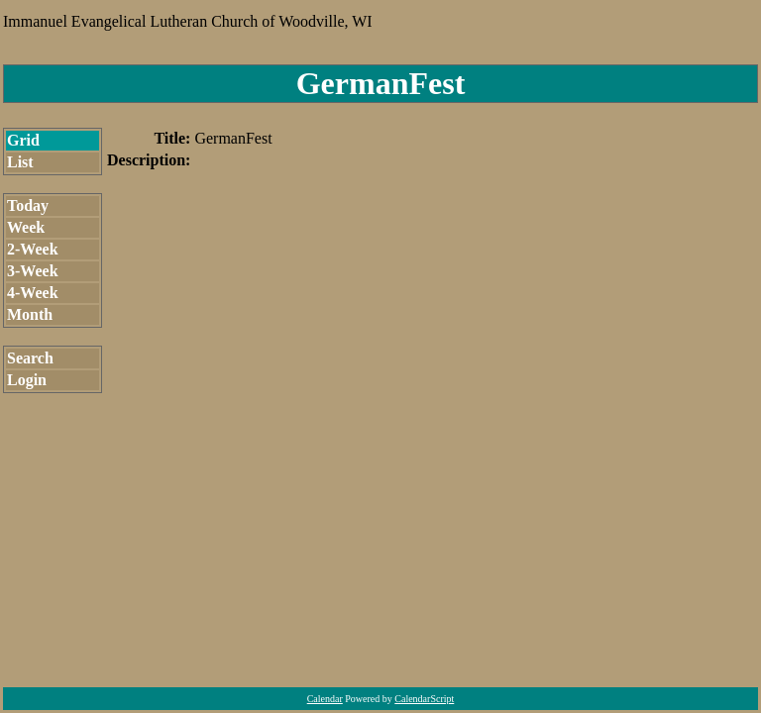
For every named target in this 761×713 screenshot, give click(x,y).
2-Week (32, 249)
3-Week (32, 270)
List (20, 161)
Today (28, 205)
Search (30, 358)
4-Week (32, 292)
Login (27, 379)
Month (30, 314)
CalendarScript (424, 698)
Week (26, 227)
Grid (23, 140)
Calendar (325, 698)
